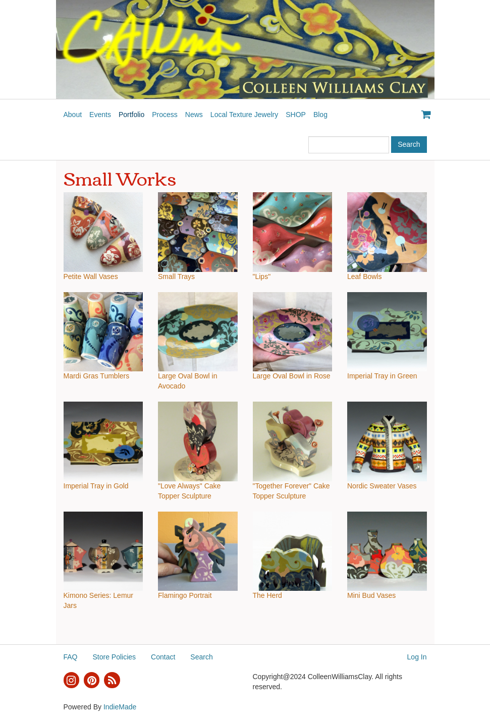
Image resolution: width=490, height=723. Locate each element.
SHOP (296, 114)
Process (165, 114)
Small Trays (176, 276)
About (73, 114)
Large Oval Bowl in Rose (292, 376)
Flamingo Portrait (185, 595)
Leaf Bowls (364, 276)
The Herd (267, 595)
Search (201, 657)
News (194, 114)
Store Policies (114, 657)
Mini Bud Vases (371, 595)
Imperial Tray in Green (382, 376)
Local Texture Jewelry (244, 114)
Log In (417, 657)
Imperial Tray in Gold (96, 486)
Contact (163, 657)
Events (100, 114)
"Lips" (262, 276)
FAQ (71, 657)
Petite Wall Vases (91, 276)
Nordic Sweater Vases (381, 486)
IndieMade (119, 707)
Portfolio (131, 114)
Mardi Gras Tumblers (97, 376)
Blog (320, 114)
